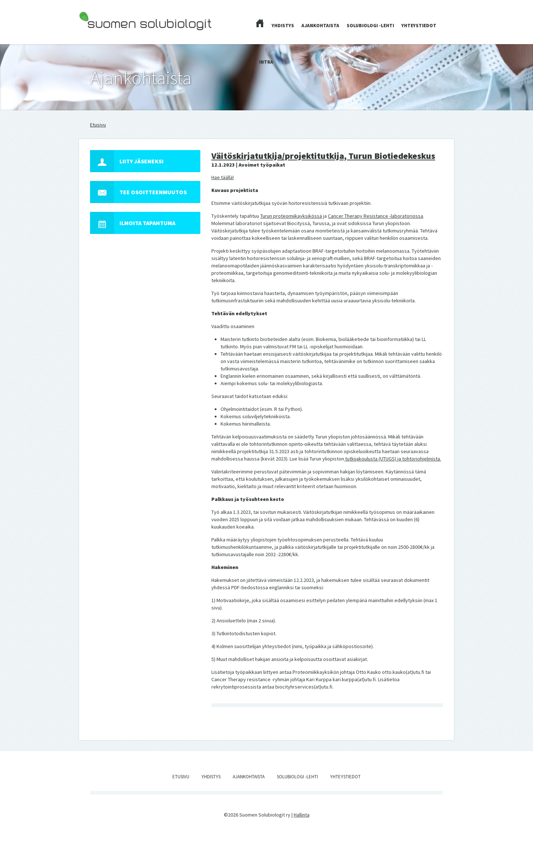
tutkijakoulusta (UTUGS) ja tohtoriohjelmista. (392, 458)
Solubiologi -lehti (370, 25)
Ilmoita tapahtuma (132, 223)
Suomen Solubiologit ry (104, 35)
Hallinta (302, 814)
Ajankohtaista (320, 25)
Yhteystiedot (418, 25)
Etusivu (98, 124)
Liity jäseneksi (127, 161)
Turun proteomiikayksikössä (291, 216)
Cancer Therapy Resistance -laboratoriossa (375, 216)
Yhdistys (283, 25)
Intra (266, 62)
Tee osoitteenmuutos (138, 192)
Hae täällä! (222, 177)
